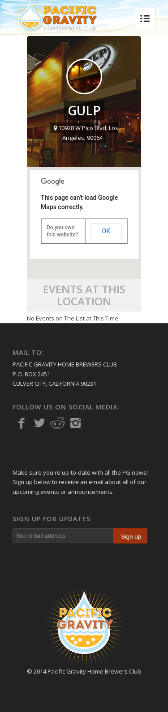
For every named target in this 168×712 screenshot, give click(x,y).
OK (106, 231)
